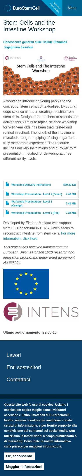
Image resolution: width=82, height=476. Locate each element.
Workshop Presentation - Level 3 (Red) (35, 212)
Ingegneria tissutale (18, 47)
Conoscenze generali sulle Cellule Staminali (35, 42)
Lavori (14, 355)
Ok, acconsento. (19, 457)
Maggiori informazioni (24, 468)
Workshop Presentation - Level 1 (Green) (36, 194)
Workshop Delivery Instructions (31, 184)
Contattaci (18, 379)
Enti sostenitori (24, 367)
